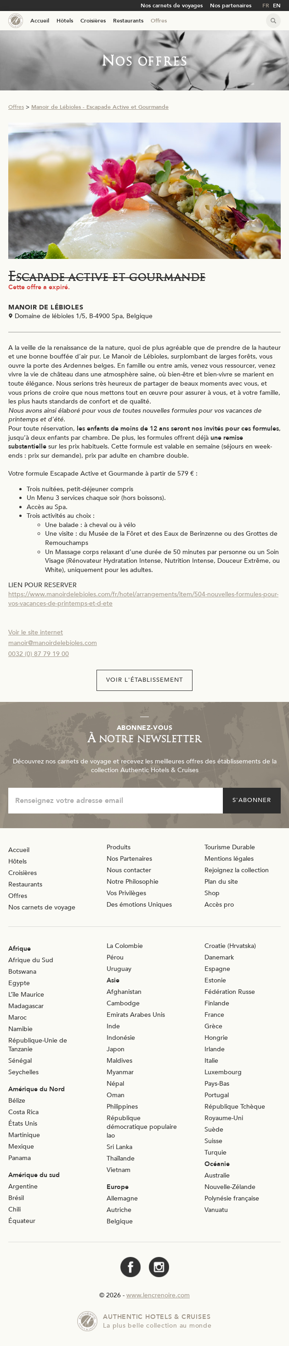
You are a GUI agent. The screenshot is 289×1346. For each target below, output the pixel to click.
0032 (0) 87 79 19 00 (38, 654)
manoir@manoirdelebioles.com (52, 643)
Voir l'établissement (144, 680)
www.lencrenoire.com (158, 1295)
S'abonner (251, 800)
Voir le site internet (35, 632)
